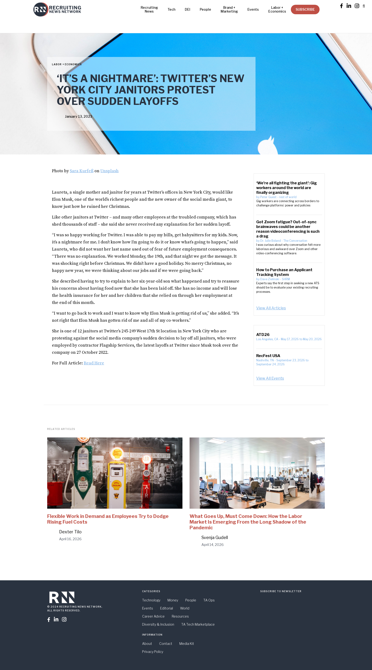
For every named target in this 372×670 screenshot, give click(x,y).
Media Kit (186, 644)
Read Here (94, 363)
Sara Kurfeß (81, 171)
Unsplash (109, 171)
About (147, 644)
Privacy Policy (152, 652)
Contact (165, 644)
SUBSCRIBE (305, 9)
